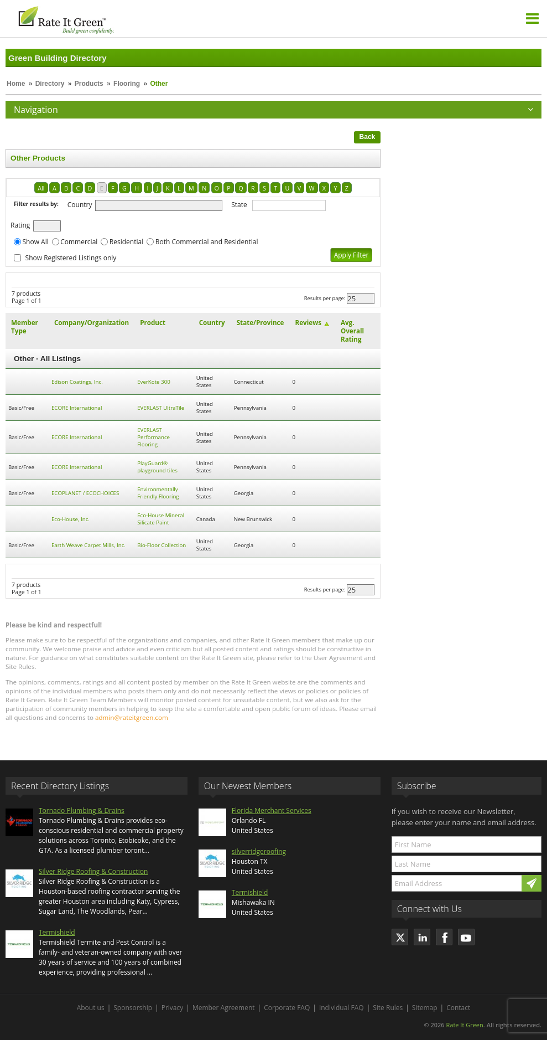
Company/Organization (91, 322)
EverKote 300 (153, 381)
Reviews (308, 322)
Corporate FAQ (287, 1007)
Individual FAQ (341, 1007)
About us (91, 1007)
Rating (20, 225)
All (41, 188)
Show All (36, 241)
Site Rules (388, 1007)
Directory (50, 83)
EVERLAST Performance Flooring (153, 437)
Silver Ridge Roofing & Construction (93, 871)
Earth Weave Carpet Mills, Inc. (88, 545)
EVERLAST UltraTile (160, 407)
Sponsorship (132, 1007)
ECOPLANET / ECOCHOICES (85, 493)
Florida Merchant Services (271, 810)
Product (152, 322)
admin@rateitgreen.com (131, 717)
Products (89, 83)
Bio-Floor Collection (161, 545)
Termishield (57, 932)
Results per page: (325, 298)
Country (79, 204)
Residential (126, 241)
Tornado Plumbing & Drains (81, 810)
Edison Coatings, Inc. (77, 381)
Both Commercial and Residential (206, 241)
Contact (458, 1007)
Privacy (173, 1007)
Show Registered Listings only (71, 257)
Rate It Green (464, 1025)
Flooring (126, 83)
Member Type (24, 326)
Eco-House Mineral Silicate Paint (160, 519)
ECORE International (76, 407)
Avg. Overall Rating (352, 330)
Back (368, 137)
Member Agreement (223, 1007)
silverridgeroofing (259, 851)
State (239, 204)
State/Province (260, 322)
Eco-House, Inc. (70, 519)
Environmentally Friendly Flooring (158, 493)
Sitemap (424, 1007)
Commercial (78, 241)
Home (16, 83)
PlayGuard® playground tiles (157, 467)
